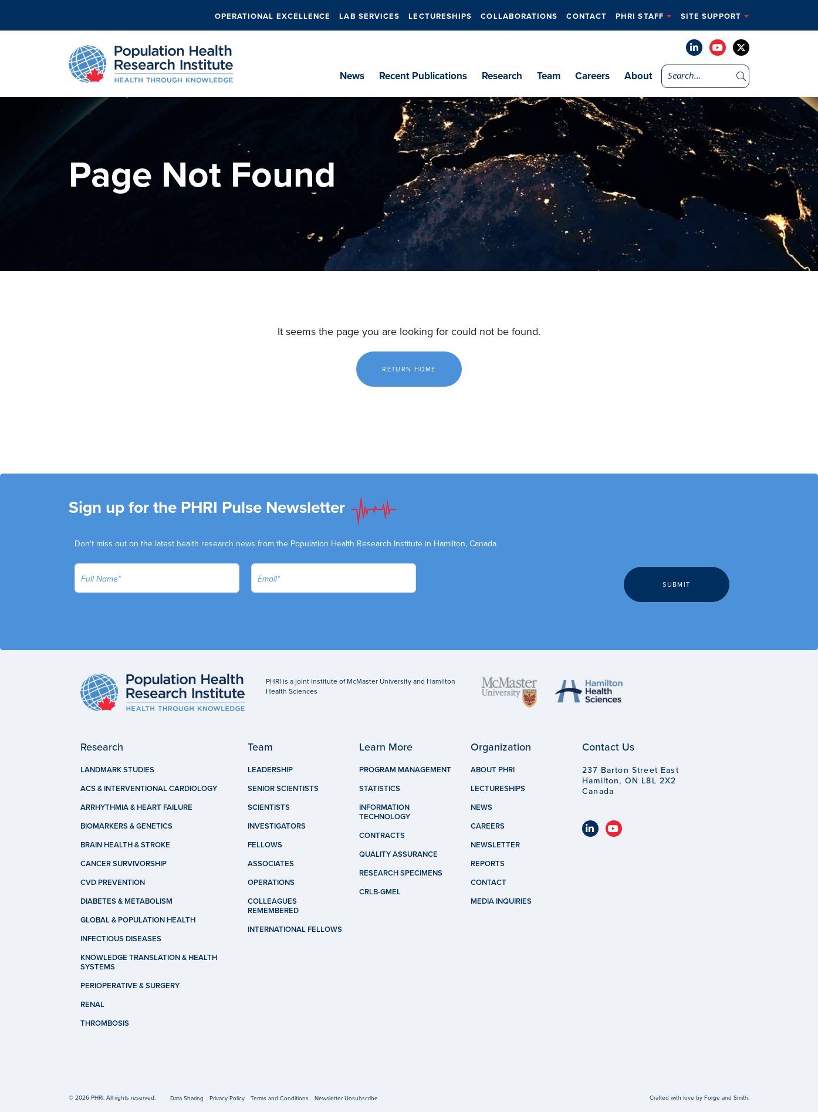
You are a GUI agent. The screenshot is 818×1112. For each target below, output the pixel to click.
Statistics (379, 788)
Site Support (711, 16)
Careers (592, 76)
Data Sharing (187, 1098)
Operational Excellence (259, 16)
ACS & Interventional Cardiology (148, 788)
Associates (271, 863)
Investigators (277, 826)
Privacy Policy (227, 1098)
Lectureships (430, 16)
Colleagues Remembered (273, 906)
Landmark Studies (117, 770)
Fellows (265, 845)
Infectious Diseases (120, 939)
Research (502, 76)
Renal (92, 1004)
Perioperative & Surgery (130, 986)
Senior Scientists (283, 788)
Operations (271, 882)
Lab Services (357, 16)
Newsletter (495, 845)
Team (548, 76)
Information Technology (384, 812)
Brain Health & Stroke (125, 845)
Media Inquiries (501, 901)
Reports (488, 863)
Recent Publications (423, 76)
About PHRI (493, 770)
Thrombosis (104, 1023)
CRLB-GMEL (380, 892)
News (352, 76)
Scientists (269, 807)
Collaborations (512, 16)
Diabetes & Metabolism (126, 901)
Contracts (382, 835)
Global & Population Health (137, 920)
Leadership (270, 770)
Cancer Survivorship (123, 863)
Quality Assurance (398, 854)
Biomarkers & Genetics (126, 826)
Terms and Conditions (280, 1098)
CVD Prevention (112, 882)
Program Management (405, 770)
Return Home (408, 369)
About (638, 76)
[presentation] (517, 586)
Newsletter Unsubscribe (346, 1098)
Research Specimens (400, 873)
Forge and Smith (726, 1097)
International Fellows (295, 929)
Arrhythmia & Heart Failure (136, 807)
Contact (582, 16)
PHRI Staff (637, 16)
